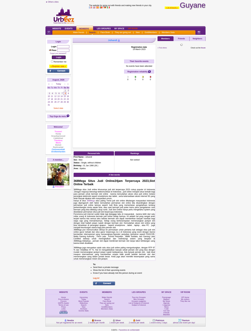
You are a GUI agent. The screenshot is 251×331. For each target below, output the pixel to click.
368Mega (91, 201)
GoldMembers (151, 32)
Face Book (105, 32)
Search (92, 32)
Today (83, 299)
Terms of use (63, 305)
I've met (166, 311)
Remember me (60, 62)
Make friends (78, 32)
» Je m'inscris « (172, 8)
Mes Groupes (139, 299)
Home (63, 297)
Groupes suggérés (139, 301)
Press (63, 307)
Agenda (166, 303)
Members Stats (168, 32)
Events (69, 28)
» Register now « (58, 66)
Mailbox (166, 299)
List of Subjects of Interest (139, 303)
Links (63, 309)
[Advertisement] (147, 16)
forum (203, 48)
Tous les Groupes (139, 297)
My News (166, 301)
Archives (83, 309)
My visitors (185, 299)
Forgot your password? (58, 53)
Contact (64, 311)
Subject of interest (139, 305)
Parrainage (166, 297)
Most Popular (83, 301)
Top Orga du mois (58, 116)
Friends (181, 39)
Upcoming (84, 297)
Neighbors (197, 39)
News (166, 307)
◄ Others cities (52, 2)
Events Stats (84, 311)
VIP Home (185, 297)
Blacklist (166, 315)
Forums (63, 301)
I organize (166, 305)
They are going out (123, 32)
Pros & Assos (63, 299)
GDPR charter (63, 303)
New (138, 32)
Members (84, 29)
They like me (185, 301)
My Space (119, 28)
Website (56, 28)
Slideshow (84, 303)
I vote (166, 309)
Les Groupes (104, 28)
